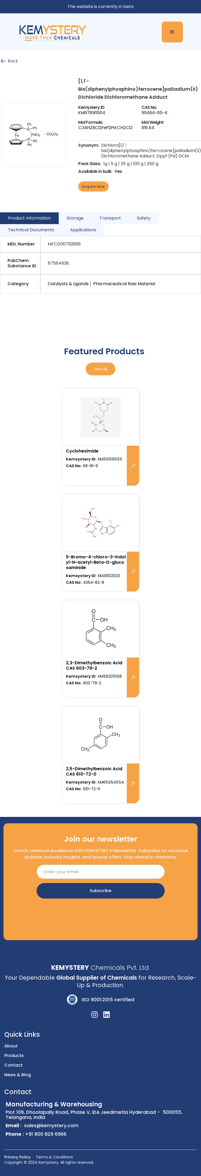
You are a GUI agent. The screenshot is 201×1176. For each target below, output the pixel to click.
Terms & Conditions (54, 1157)
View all (100, 369)
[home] (51, 32)
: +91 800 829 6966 (36, 1134)
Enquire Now (93, 186)
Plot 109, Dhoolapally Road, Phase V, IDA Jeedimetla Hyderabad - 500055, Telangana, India (101, 1111)
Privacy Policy (17, 1157)
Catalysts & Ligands (68, 284)
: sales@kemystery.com (42, 1125)
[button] (172, 32)
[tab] (29, 218)
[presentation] (100, 913)
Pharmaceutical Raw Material (124, 284)
